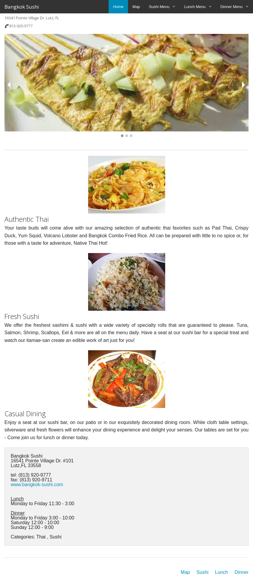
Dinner (242, 572)
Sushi (202, 572)
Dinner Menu (232, 6)
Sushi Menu (159, 6)
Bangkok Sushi (21, 6)
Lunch (221, 572)
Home (118, 6)
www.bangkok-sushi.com (37, 484)
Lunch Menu (195, 6)
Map (136, 6)
